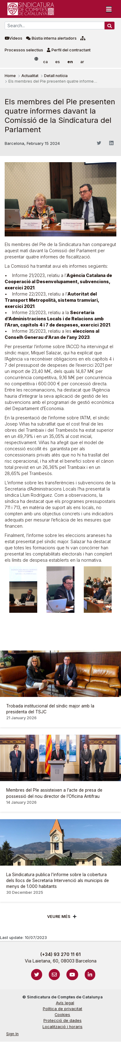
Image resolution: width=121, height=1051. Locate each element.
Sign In (12, 1034)
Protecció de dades (62, 1020)
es (57, 61)
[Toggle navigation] (109, 9)
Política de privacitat (62, 1008)
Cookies (62, 1014)
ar (82, 61)
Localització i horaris (63, 1026)
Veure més (58, 916)
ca (45, 61)
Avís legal (65, 1003)
